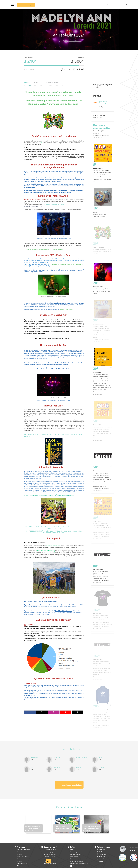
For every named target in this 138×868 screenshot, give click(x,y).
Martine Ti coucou (81, 757)
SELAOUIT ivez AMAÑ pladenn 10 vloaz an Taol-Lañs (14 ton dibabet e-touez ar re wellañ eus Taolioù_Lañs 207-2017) (53, 527)
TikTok (100, 861)
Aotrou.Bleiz (57, 767)
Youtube (101, 856)
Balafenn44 (34, 757)
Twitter (100, 852)
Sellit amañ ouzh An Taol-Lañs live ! (54, 204)
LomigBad (102, 767)
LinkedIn (101, 859)
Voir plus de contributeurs (72, 785)
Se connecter (124, 5)
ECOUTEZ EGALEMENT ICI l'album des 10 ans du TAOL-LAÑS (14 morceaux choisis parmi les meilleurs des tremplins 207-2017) (54, 531)
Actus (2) (37, 82)
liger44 (101, 757)
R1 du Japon (57, 757)
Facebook (101, 849)
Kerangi (78, 767)
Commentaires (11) (54, 82)
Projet (27, 82)
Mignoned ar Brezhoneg (74, 41)
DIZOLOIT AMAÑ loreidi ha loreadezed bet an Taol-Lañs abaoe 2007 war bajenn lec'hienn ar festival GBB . (54, 435)
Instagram (101, 854)
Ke (32, 767)
